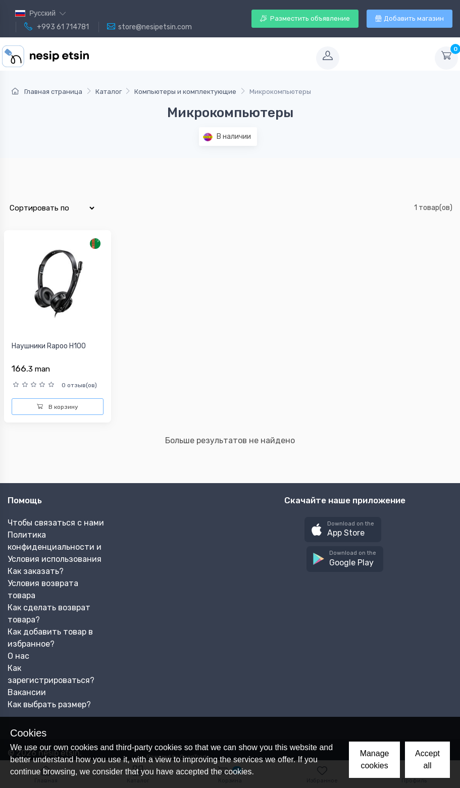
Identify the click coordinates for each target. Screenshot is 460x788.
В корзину (57, 406)
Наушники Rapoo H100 (49, 346)
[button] (342, 530)
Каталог (108, 91)
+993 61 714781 (56, 26)
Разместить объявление (305, 18)
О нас (18, 656)
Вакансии (27, 692)
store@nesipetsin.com (149, 26)
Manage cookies (374, 759)
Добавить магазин (409, 18)
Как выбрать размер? (49, 704)
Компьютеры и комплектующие (185, 91)
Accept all (427, 759)
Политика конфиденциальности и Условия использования (54, 547)
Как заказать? (36, 571)
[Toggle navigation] (206, 58)
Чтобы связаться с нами (56, 523)
